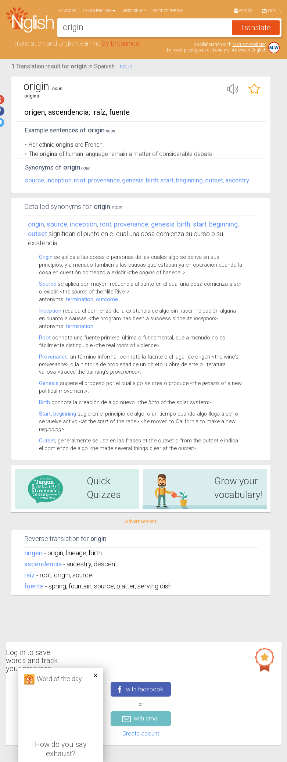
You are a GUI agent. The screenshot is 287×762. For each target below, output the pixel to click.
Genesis (48, 383)
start (167, 180)
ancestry (237, 180)
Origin (36, 224)
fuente (34, 586)
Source (47, 284)
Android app (134, 11)
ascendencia (43, 564)
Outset (47, 440)
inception (59, 180)
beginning (189, 180)
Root (45, 337)
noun (126, 66)
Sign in (271, 10)
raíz (29, 575)
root (80, 180)
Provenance (53, 356)
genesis (133, 180)
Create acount (140, 733)
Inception (50, 310)
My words (66, 11)
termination (79, 299)
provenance (104, 180)
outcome (107, 299)
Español (244, 10)
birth (152, 180)
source (34, 180)
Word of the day (168, 11)
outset (214, 180)
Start (45, 413)
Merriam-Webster (249, 44)
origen (33, 553)
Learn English (99, 11)
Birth (44, 402)
